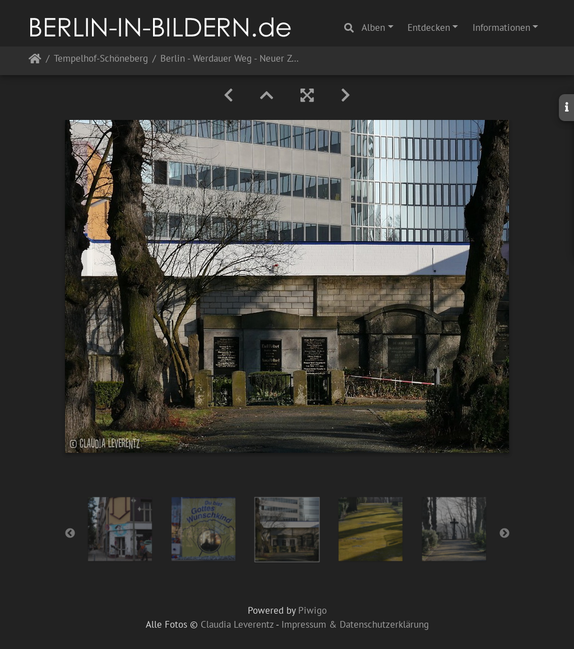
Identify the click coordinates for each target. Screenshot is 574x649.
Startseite (35, 61)
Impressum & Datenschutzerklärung (355, 624)
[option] (120, 529)
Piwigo (312, 610)
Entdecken (429, 27)
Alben (373, 27)
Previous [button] (70, 533)
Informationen (501, 27)
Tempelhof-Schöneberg (101, 59)
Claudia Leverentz (237, 624)
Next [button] (504, 533)
